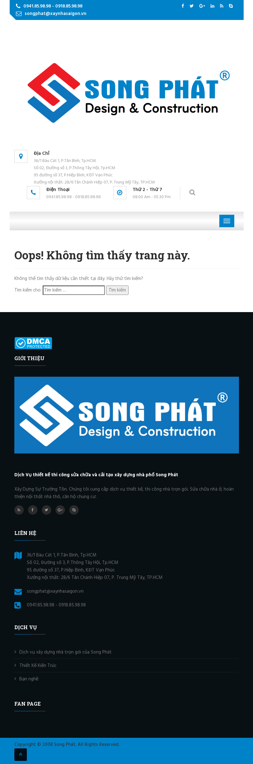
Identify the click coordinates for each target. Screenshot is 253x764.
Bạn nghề (28, 679)
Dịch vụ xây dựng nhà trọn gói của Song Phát (65, 652)
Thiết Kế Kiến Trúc (37, 665)
